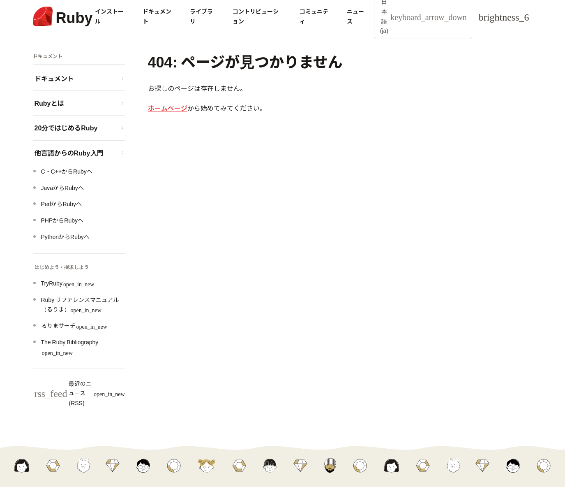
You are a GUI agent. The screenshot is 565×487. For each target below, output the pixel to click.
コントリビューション (256, 16)
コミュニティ (314, 16)
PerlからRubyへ (61, 203)
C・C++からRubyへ (66, 171)
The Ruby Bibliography (70, 346)
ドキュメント (157, 16)
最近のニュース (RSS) (80, 393)
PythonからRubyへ (65, 236)
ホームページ (167, 108)
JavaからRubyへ (62, 187)
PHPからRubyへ (62, 220)
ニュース (355, 16)
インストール (109, 16)
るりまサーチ (74, 325)
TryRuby (68, 283)
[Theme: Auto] (504, 16)
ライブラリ (201, 16)
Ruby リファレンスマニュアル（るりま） (80, 304)
